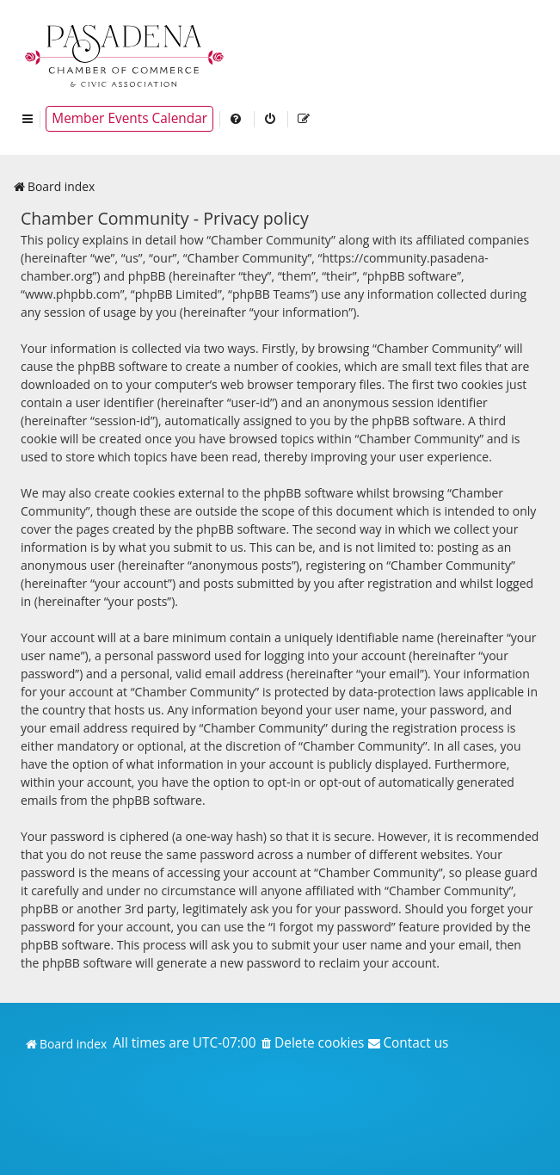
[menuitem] (236, 118)
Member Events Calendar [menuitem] (129, 118)
